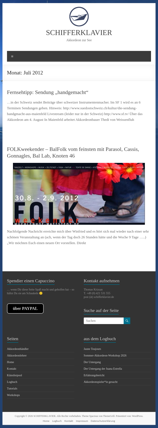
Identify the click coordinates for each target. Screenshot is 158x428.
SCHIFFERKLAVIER (79, 32)
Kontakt (11, 368)
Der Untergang (92, 362)
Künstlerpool (14, 375)
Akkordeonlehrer (17, 355)
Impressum (82, 420)
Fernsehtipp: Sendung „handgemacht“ (47, 92)
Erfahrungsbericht (94, 375)
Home (10, 362)
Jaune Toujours (92, 348)
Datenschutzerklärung (103, 420)
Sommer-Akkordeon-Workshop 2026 (105, 355)
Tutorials (12, 388)
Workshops (13, 395)
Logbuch (12, 381)
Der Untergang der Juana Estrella (103, 368)
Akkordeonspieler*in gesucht (100, 381)
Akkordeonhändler (18, 348)
